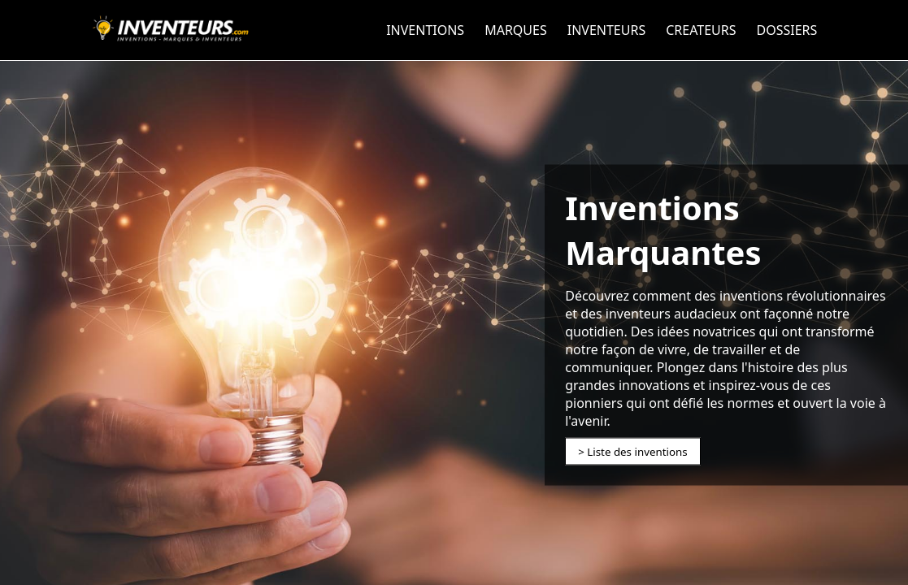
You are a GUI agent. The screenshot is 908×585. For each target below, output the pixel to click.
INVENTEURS (606, 30)
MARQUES (515, 30)
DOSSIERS (787, 30)
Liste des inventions (637, 451)
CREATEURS (701, 30)
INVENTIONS (425, 30)
